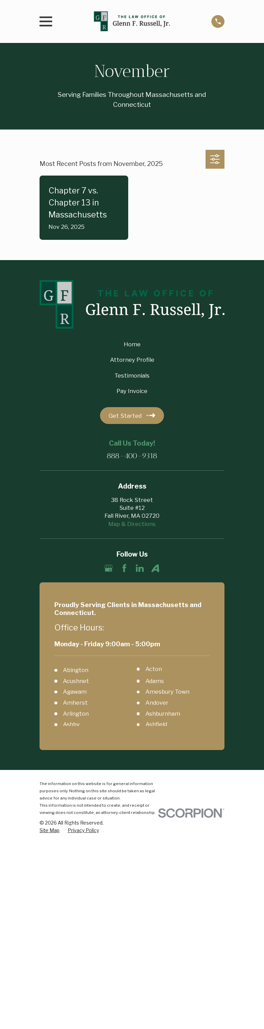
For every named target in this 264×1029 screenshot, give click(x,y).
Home (132, 344)
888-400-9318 (132, 456)
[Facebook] (124, 568)
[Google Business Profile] (108, 568)
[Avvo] (155, 568)
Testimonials (132, 375)
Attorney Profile (132, 359)
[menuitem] (49, 830)
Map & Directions (132, 524)
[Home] (131, 21)
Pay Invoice (132, 391)
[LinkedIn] (140, 568)
